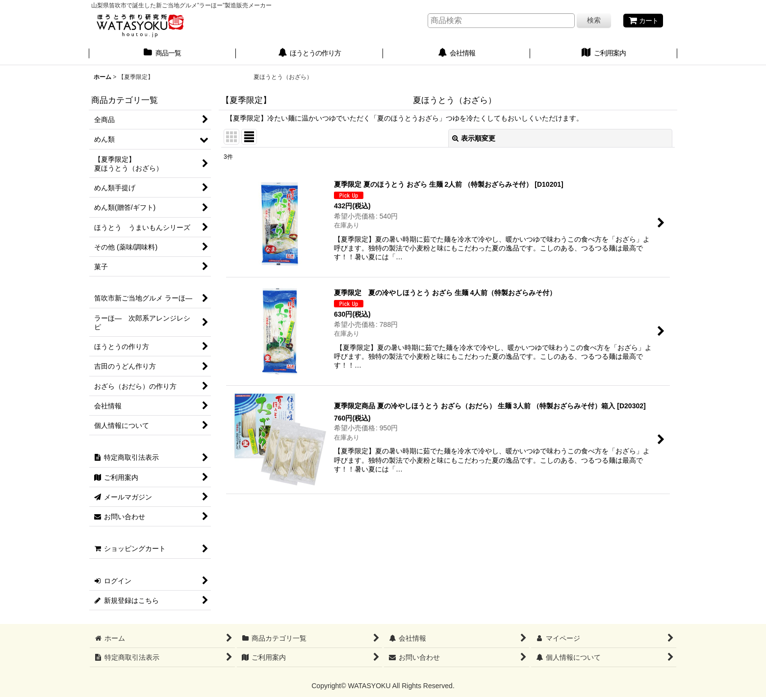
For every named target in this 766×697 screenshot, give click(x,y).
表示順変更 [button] (473, 138)
